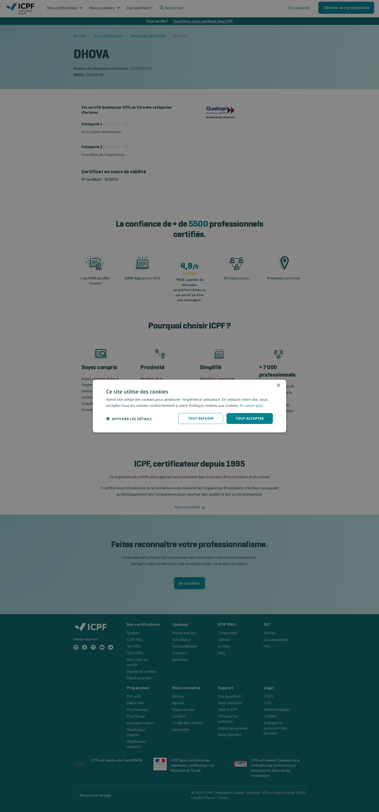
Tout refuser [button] (201, 418)
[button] (129, 418)
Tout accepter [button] (250, 418)
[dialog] (189, 406)
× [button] (278, 385)
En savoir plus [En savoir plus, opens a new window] (251, 405)
